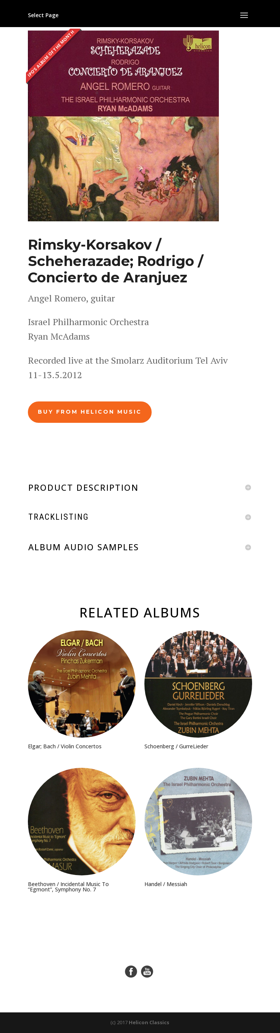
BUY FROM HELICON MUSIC (90, 411)
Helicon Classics (149, 1022)
